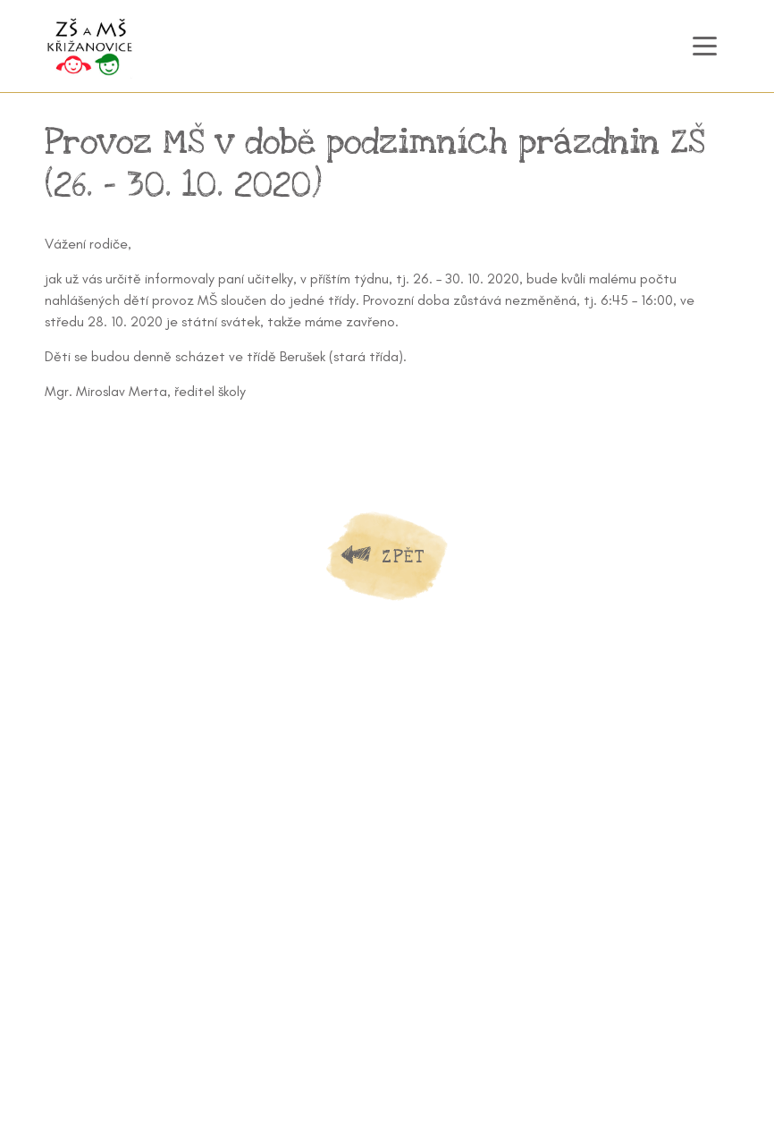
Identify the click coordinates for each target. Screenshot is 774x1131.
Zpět (403, 556)
